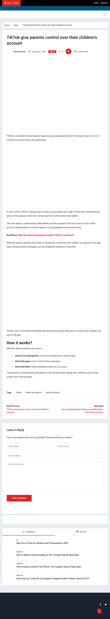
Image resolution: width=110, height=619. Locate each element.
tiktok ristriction (54, 388)
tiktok (20, 388)
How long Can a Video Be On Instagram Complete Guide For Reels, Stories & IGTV (52, 572)
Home (96, 3)
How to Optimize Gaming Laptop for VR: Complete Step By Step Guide (47, 549)
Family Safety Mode (40, 220)
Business (104, 3)
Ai (17, 534)
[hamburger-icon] (105, 14)
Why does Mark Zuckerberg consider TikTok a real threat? (47, 232)
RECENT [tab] (81, 526)
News (16, 25)
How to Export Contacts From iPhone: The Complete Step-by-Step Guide (48, 561)
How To (19, 546)
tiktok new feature (35, 388)
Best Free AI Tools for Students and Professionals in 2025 (42, 537)
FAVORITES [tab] (28, 526)
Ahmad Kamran (17, 52)
